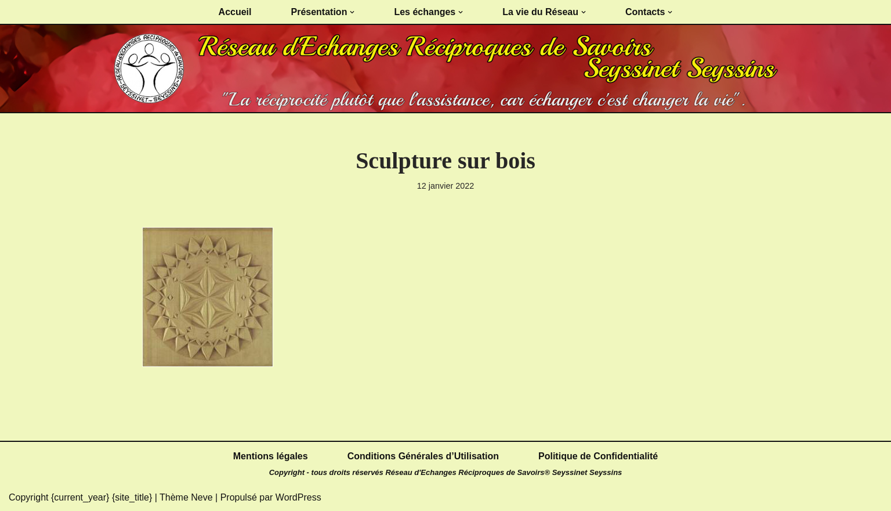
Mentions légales (270, 456)
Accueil (235, 12)
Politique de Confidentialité (598, 456)
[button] (352, 12)
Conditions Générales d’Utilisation (423, 456)
